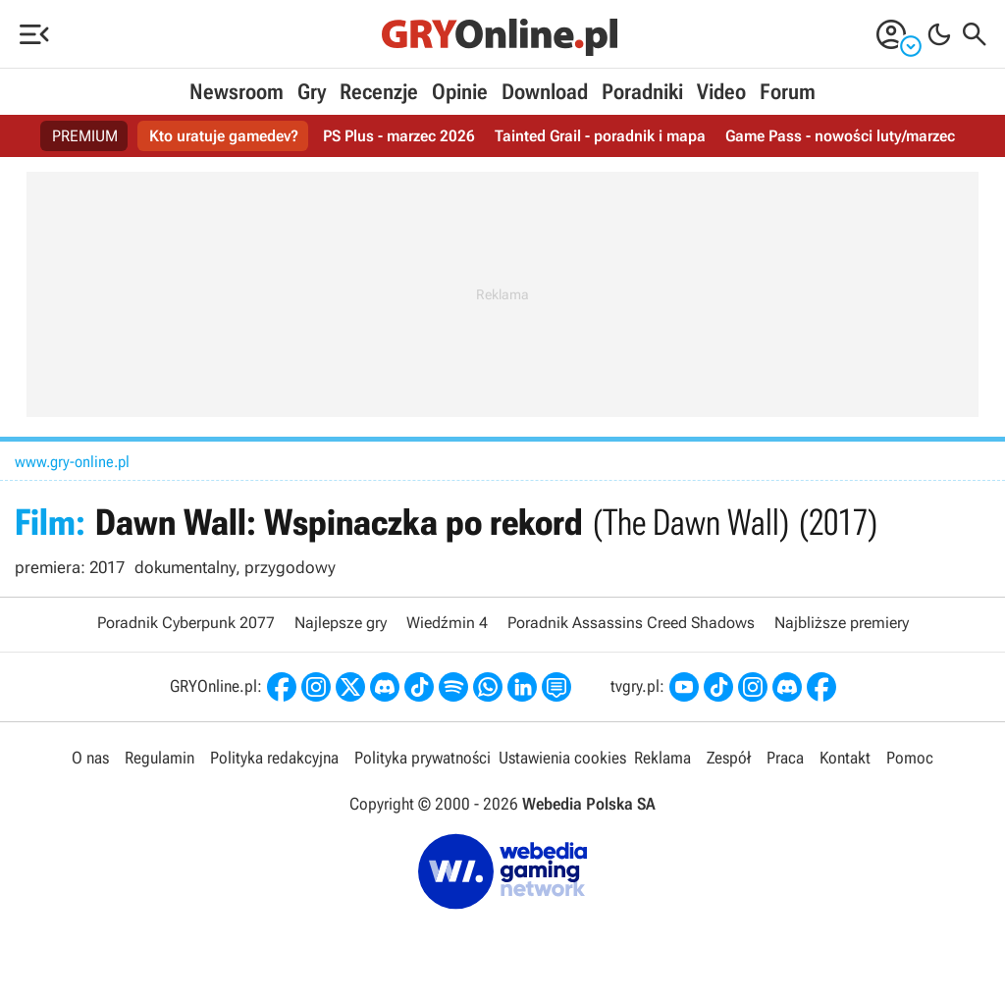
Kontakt (845, 757)
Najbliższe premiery (841, 622)
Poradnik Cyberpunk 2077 (186, 622)
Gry (311, 91)
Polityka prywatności (422, 757)
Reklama (662, 757)
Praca (785, 757)
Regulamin (159, 757)
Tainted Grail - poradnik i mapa (600, 136)
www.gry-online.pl (72, 461)
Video (721, 91)
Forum (788, 91)
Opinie (460, 91)
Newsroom (236, 91)
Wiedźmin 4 (447, 622)
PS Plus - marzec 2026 (399, 136)
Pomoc (909, 757)
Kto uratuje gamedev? (223, 136)
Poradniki (642, 91)
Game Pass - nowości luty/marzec (840, 136)
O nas (90, 757)
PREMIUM (85, 136)
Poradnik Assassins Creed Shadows (631, 622)
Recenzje (379, 91)
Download (545, 91)
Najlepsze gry (340, 622)
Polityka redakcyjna (274, 757)
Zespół (729, 757)
